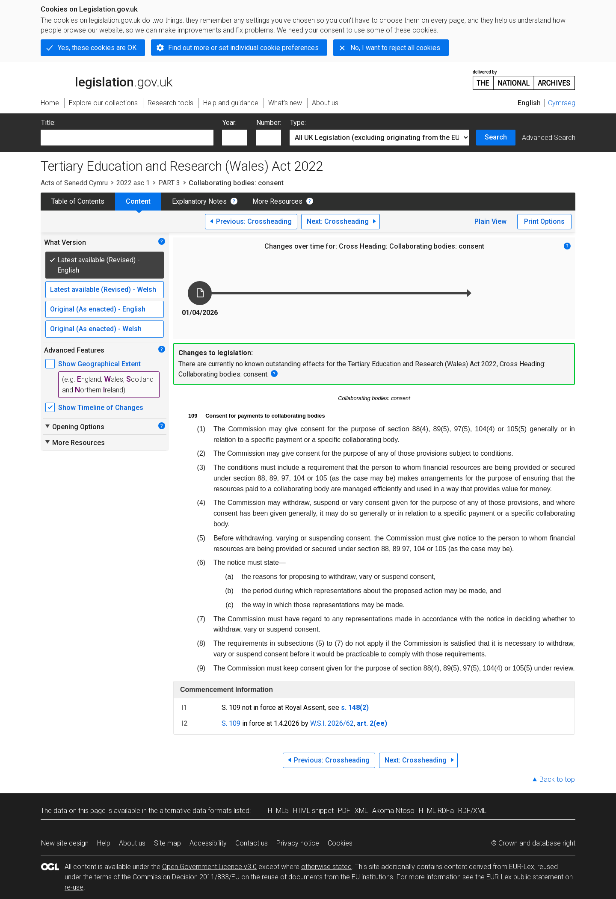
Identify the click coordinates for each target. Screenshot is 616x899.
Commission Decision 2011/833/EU (186, 877)
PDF (344, 811)
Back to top (557, 779)
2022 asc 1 (133, 183)
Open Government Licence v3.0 (209, 867)
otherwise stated (326, 867)
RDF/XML (472, 811)
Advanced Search (548, 138)
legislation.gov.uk (106, 79)
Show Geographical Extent (99, 364)
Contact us (251, 843)
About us (132, 843)
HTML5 (278, 811)
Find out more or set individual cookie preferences (243, 48)
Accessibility (208, 843)
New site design (65, 843)
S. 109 (231, 723)
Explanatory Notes (199, 201)
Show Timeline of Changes (100, 408)
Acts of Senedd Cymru (74, 183)
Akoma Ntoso (393, 811)
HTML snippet (313, 811)
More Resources (277, 201)
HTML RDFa (436, 811)
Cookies (340, 843)
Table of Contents (77, 201)
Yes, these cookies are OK (97, 48)
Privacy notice (297, 843)
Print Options (544, 221)
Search (496, 137)
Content (138, 201)
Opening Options (74, 426)
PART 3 (169, 183)
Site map (167, 843)
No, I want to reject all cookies (395, 48)
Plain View (490, 221)
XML (361, 811)
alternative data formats (196, 811)
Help (103, 843)
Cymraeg (561, 103)
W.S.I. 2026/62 (332, 723)
